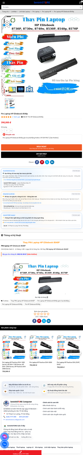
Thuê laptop (20, 447)
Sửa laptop (39, 447)
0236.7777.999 (11, 417)
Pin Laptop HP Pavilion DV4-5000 (40, 362)
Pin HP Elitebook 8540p (32, 304)
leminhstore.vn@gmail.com (15, 420)
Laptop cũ (29, 447)
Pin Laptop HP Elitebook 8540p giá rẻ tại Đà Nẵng (53, 301)
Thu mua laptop (9, 447)
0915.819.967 (23, 417)
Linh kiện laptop (50, 447)
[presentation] (2, 353)
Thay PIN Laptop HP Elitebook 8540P (23, 301)
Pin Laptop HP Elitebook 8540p (12, 304)
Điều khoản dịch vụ (49, 405)
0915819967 (41, 155)
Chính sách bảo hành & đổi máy (54, 408)
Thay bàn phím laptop (65, 447)
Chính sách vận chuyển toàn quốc (54, 414)
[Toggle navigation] (3, 2)
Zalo (4, 444)
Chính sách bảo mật (49, 411)
